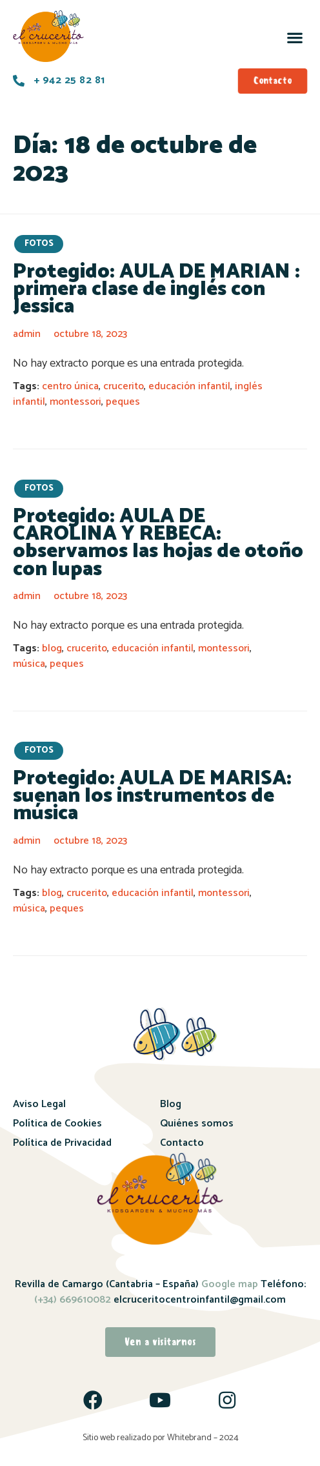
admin (27, 334)
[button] (294, 37)
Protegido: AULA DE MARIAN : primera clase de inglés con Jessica (156, 289)
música (29, 664)
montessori (75, 402)
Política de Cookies (57, 1123)
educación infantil (189, 386)
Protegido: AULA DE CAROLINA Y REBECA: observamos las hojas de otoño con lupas (158, 543)
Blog (170, 1104)
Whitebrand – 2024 (203, 1437)
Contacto (182, 1143)
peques (123, 402)
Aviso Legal (39, 1104)
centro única (70, 386)
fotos (39, 243)
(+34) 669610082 (72, 1299)
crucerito (123, 386)
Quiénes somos (197, 1123)
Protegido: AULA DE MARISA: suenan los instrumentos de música (152, 796)
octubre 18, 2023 (90, 334)
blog (52, 648)
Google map (229, 1284)
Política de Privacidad (62, 1143)
